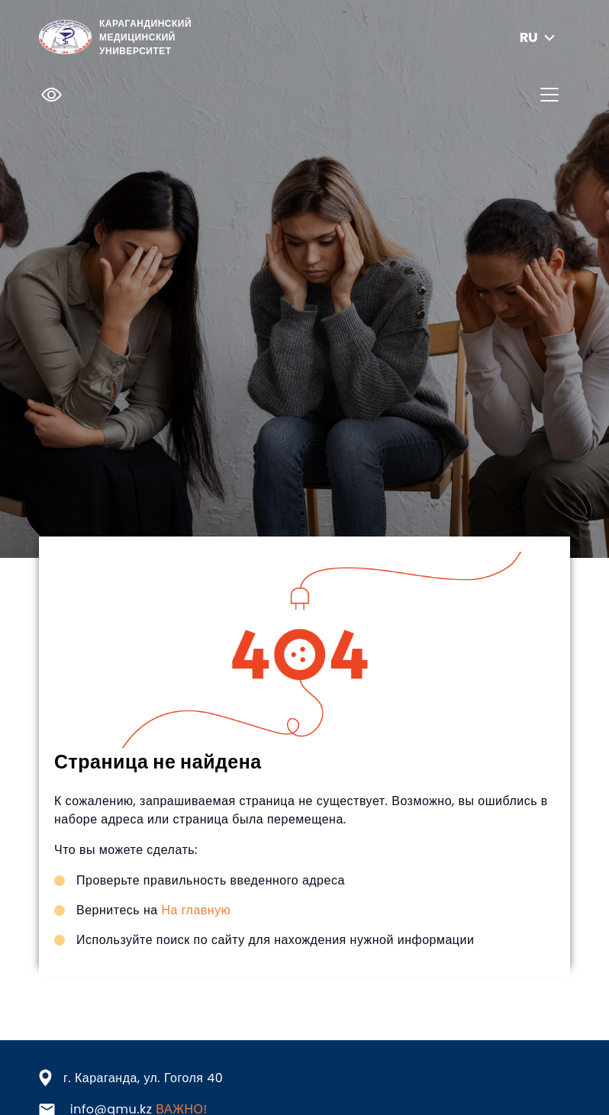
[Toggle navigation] (549, 94)
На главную (195, 910)
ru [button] (539, 37)
